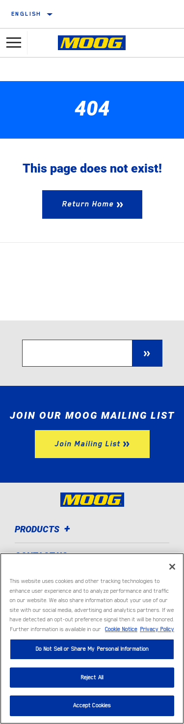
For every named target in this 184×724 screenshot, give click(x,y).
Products (44, 529)
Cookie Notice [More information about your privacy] (121, 629)
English (26, 13)
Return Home (88, 204)
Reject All (92, 677)
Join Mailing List (87, 443)
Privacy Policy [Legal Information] (157, 629)
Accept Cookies (92, 705)
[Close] (172, 567)
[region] (92, 638)
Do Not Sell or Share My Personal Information (92, 649)
